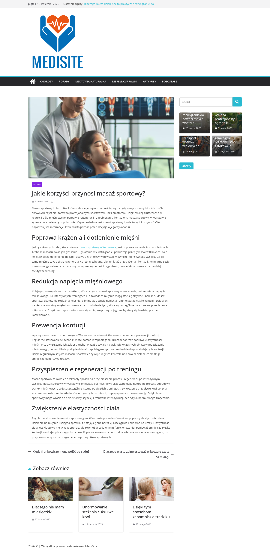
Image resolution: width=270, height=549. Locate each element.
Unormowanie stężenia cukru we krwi (98, 511)
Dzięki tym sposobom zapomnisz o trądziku (151, 511)
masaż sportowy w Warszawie (97, 247)
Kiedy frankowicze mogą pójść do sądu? (58, 451)
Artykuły (149, 81)
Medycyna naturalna (90, 81)
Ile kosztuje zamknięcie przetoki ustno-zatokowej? (226, 140)
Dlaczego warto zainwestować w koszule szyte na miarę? (138, 454)
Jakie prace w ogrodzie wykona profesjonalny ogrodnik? (225, 115)
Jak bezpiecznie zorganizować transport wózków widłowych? (193, 138)
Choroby (46, 81)
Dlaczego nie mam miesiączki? (48, 509)
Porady (64, 81)
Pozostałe (169, 81)
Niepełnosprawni (124, 81)
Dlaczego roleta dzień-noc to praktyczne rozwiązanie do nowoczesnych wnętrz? (193, 113)
